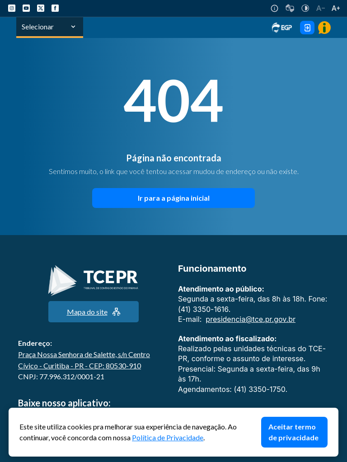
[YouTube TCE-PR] (26, 8)
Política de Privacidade (167, 437)
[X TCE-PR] (40, 8)
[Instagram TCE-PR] (11, 8)
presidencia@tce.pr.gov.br (250, 319)
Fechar (333, 412)
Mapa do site (94, 311)
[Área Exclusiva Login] (307, 27)
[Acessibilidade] (274, 8)
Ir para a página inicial (174, 197)
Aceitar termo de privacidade (293, 432)
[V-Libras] (290, 8)
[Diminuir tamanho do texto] (320, 8)
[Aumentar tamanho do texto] (336, 8)
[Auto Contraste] (305, 8)
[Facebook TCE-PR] (55, 8)
